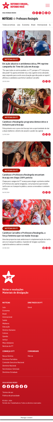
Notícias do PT (11, 59)
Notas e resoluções (12, 289)
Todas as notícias (8, 25)
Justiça (4, 340)
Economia (25, 25)
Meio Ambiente (8, 343)
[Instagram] (36, 13)
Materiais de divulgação (15, 292)
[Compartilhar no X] (46, 81)
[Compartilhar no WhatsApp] (49, 81)
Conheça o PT (8, 351)
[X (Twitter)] (40, 13)
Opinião (5, 336)
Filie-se (30, 356)
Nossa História (7, 356)
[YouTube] (43, 13)
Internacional (42, 25)
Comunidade (33, 351)
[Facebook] (33, 13)
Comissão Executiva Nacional (13, 362)
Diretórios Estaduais (9, 372)
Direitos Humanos (8, 330)
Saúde (4, 320)
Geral (30, 307)
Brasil (33, 25)
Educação (6, 327)
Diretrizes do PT (35, 303)
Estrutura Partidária (9, 359)
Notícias (6, 303)
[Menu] (48, 5)
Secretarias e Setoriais (10, 369)
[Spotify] (49, 13)
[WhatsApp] (46, 13)
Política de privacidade (11, 396)
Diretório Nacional (9, 366)
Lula (18, 25)
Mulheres (5, 323)
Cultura (5, 333)
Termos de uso (7, 392)
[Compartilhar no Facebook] (43, 81)
